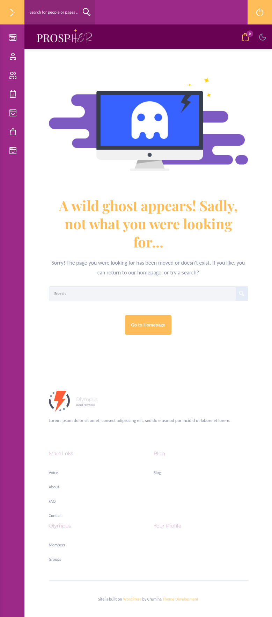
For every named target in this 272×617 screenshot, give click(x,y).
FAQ (52, 501)
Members (57, 545)
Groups (55, 559)
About (54, 487)
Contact (55, 515)
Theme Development (180, 599)
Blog (157, 472)
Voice (53, 472)
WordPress (132, 599)
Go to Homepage (148, 325)
